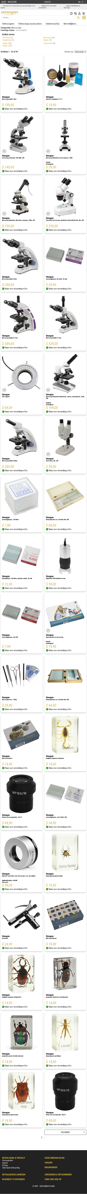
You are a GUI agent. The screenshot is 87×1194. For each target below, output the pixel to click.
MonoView (49, 37)
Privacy (5, 1165)
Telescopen (8, 23)
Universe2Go (52, 23)
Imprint (5, 1163)
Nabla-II (7, 43)
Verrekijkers (69, 23)
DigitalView (8, 40)
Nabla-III (7, 46)
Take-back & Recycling (11, 1168)
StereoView (49, 43)
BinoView (8, 37)
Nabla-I (48, 40)
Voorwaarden (7, 1160)
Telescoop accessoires (30, 23)
